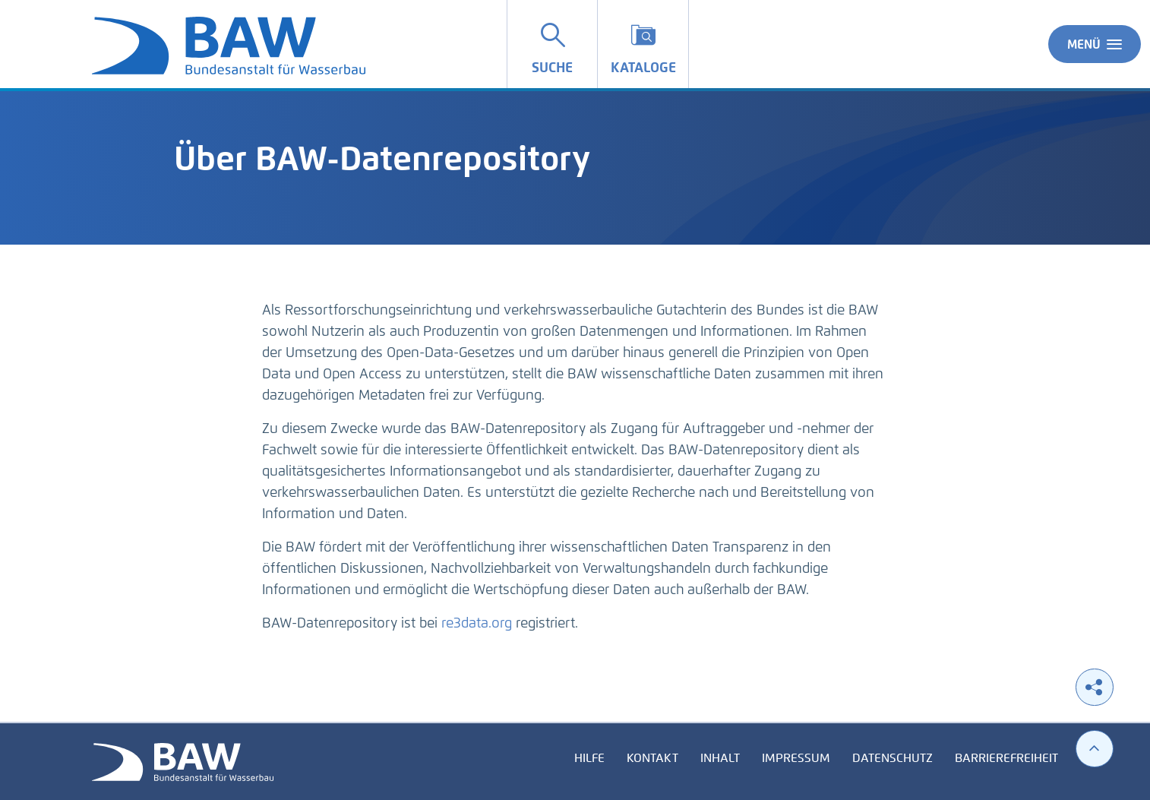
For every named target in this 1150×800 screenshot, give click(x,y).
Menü (1094, 44)
